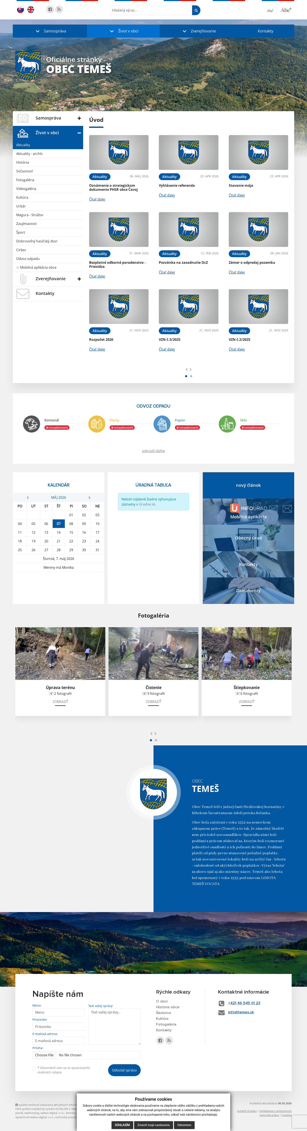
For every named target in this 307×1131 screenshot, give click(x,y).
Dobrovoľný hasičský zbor (37, 241)
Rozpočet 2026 (101, 339)
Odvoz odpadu (28, 258)
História (22, 162)
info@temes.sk (241, 1012)
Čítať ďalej (97, 199)
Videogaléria (26, 188)
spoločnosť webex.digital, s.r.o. (34, 1117)
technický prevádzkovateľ (71, 1117)
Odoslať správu (124, 1070)
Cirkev (21, 250)
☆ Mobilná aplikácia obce (36, 267)
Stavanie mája (241, 185)
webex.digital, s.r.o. (52, 1113)
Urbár (21, 206)
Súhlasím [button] (122, 1125)
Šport (20, 232)
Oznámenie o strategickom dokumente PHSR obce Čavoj (113, 187)
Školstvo (163, 1013)
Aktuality (23, 145)
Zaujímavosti (26, 223)
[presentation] (187, 369)
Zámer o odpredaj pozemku (252, 262)
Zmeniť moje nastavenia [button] (154, 1125)
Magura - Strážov (29, 215)
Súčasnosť (24, 171)
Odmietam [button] (184, 1125)
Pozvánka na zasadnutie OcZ (183, 262)
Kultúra (22, 197)
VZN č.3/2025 (169, 339)
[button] (50, 31)
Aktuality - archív (29, 153)
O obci (162, 1001)
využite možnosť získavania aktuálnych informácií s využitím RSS (57, 1105)
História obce (168, 1007)
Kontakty (265, 31)
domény (71, 1113)
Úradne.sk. (147, 504)
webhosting (31, 1113)
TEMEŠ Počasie (58, 588)
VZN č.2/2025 (239, 339)
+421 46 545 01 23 (244, 1003)
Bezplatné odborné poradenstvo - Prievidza (117, 264)
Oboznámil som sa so (64, 1070)
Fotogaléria (25, 180)
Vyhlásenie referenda (177, 185)
